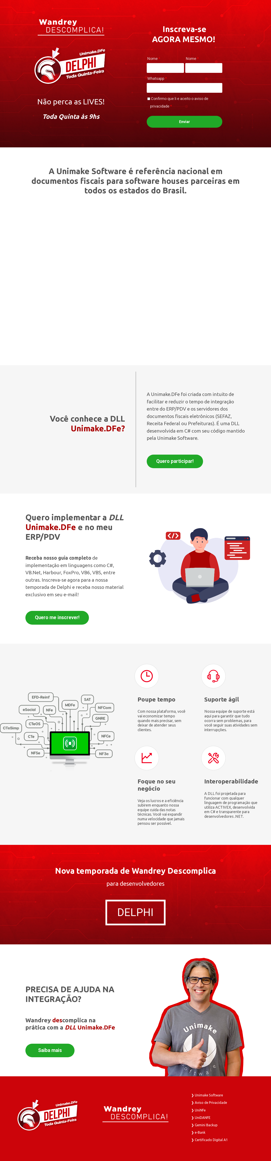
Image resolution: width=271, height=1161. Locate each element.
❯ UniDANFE (200, 1117)
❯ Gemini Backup (204, 1125)
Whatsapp (157, 78)
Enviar (184, 121)
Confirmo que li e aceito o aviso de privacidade (179, 102)
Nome (153, 58)
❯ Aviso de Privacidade (209, 1102)
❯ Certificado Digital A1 (209, 1140)
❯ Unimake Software (207, 1095)
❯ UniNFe (198, 1110)
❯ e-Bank (198, 1132)
